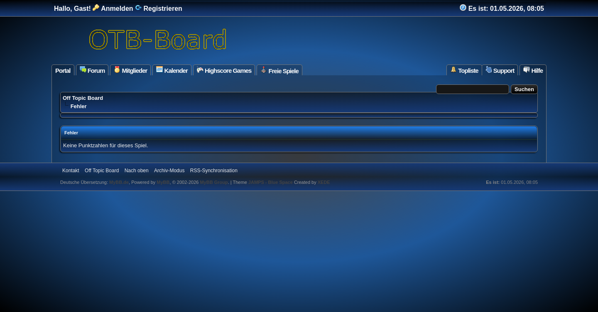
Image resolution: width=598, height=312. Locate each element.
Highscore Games (224, 70)
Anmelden (113, 8)
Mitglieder (130, 70)
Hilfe (533, 70)
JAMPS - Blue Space (271, 182)
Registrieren (158, 8)
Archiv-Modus (169, 170)
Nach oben (137, 170)
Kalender (171, 70)
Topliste (464, 70)
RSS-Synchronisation (214, 170)
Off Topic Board (83, 98)
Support (500, 70)
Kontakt (70, 170)
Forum (92, 70)
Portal (63, 70)
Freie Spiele (279, 70)
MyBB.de (119, 182)
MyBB (163, 182)
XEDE (324, 182)
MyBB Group (214, 182)
